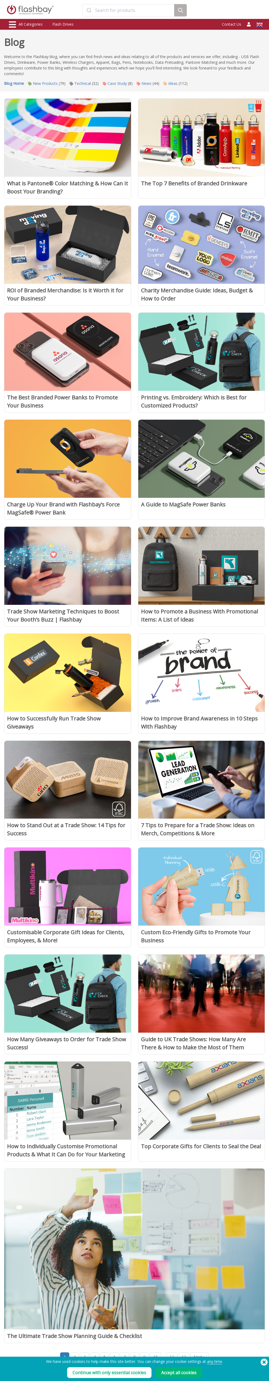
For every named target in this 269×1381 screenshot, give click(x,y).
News (144, 83)
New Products (43, 83)
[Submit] (88, 10)
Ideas (170, 83)
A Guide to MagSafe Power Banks (183, 504)
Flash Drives (63, 24)
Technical (80, 83)
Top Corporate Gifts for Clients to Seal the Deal (201, 1146)
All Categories (26, 25)
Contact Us (231, 24)
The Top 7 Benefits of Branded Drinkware (194, 183)
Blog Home (14, 83)
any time (214, 1361)
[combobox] (128, 10)
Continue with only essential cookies (109, 1373)
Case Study (115, 83)
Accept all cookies (178, 1373)
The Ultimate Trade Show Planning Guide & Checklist (74, 1336)
